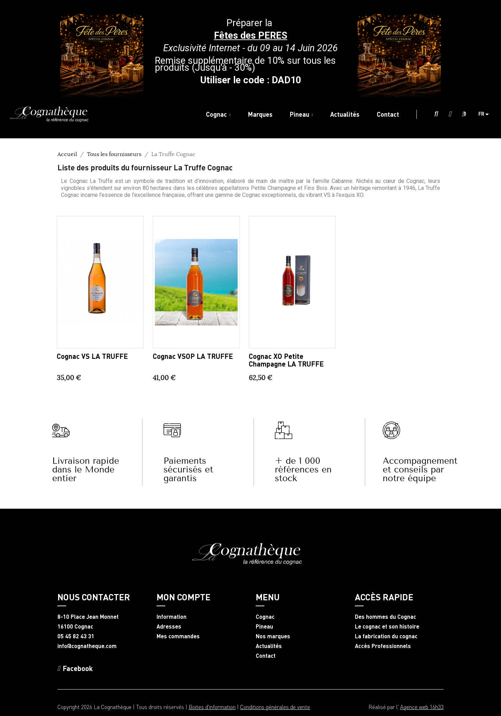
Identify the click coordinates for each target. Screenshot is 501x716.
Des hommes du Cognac (385, 616)
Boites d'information (212, 706)
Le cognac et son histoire (387, 626)
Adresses (169, 626)
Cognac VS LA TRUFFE (92, 356)
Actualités (269, 645)
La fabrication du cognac (386, 636)
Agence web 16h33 (422, 706)
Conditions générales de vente (275, 706)
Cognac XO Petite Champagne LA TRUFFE (286, 360)
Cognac (265, 616)
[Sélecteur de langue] (486, 114)
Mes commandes (178, 636)
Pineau (264, 626)
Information (171, 616)
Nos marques (273, 636)
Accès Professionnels (383, 645)
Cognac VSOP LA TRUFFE (193, 356)
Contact (266, 655)
